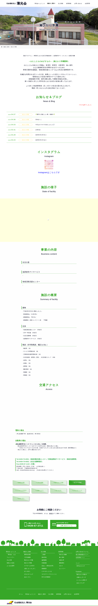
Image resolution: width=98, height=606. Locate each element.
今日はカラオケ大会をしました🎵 (45, 124)
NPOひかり (81, 566)
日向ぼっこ (38, 119)
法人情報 (60, 3)
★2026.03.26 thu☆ (41, 134)
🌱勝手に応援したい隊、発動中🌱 (45, 114)
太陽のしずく (81, 577)
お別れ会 (38, 129)
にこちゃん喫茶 (82, 580)
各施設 (51, 513)
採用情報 (68, 3)
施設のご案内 (51, 3)
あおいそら (80, 583)
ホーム (21, 594)
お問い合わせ (78, 3)
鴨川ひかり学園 (82, 574)
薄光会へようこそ (40, 3)
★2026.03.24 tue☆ (41, 140)
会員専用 (87, 3)
